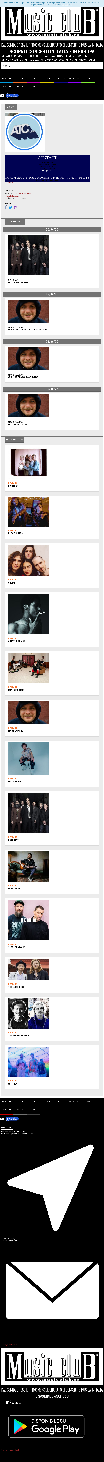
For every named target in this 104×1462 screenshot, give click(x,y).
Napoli (14, 60)
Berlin (69, 56)
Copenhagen (68, 60)
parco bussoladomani (18, 282)
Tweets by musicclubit (10, 1450)
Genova (27, 60)
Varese (39, 60)
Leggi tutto (9, 183)
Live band (20, 79)
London (82, 56)
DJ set (33, 79)
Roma (18, 56)
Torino (29, 56)
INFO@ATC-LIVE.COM (49, 171)
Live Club (47, 79)
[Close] (72, 5)
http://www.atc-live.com (22, 193)
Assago (51, 60)
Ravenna (57, 56)
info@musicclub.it (10, 1344)
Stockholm (87, 60)
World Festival (74, 79)
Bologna (42, 56)
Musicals (88, 79)
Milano (6, 56)
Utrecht (95, 56)
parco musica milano (18, 424)
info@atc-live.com (12, 196)
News (33, 87)
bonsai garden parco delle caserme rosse (28, 330)
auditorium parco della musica (23, 377)
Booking (20, 87)
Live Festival (60, 79)
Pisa (4, 60)
